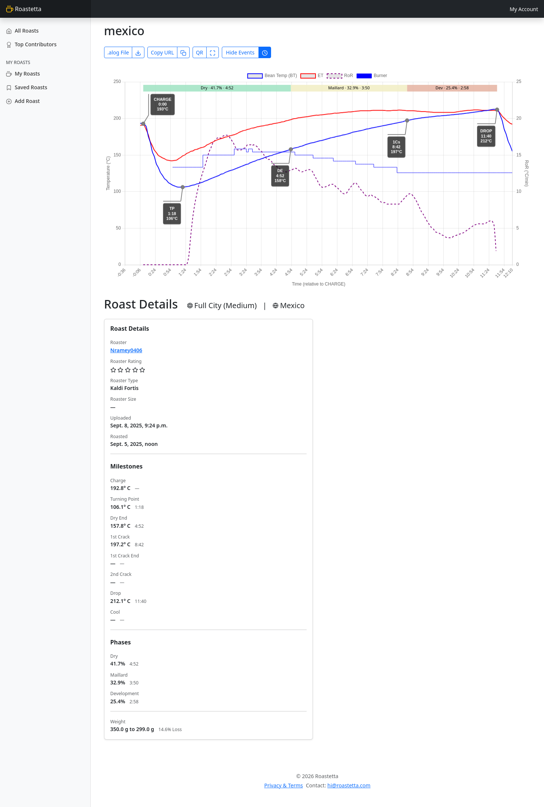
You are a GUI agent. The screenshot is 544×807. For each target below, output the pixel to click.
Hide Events (240, 52)
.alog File (118, 52)
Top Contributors (31, 44)
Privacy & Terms (283, 785)
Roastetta (23, 9)
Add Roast (23, 100)
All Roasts (22, 30)
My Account (524, 9)
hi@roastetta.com (348, 785)
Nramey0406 (126, 350)
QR (199, 52)
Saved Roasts (26, 87)
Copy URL (162, 52)
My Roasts (23, 73)
